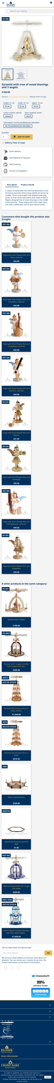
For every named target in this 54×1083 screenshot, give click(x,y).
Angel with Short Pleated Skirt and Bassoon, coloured (16, 389)
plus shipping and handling (18, 97)
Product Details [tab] (27, 185)
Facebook (5, 967)
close (48, 1077)
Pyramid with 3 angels (16, 619)
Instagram (18, 967)
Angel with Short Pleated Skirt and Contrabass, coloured (16, 345)
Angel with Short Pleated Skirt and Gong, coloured (16, 256)
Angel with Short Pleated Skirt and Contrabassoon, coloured (16, 523)
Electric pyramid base (16, 797)
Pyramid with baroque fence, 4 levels (16, 754)
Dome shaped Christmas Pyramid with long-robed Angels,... (16, 931)
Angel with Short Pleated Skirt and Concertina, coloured (16, 300)
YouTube (12, 967)
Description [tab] (12, 185)
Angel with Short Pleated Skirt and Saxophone (16, 567)
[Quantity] (4, 136)
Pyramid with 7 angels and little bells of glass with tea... (16, 665)
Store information (9, 1056)
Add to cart (21, 136)
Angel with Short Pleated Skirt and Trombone (16, 478)
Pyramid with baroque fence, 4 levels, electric (16, 709)
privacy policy (22, 1081)
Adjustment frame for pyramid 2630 (16, 843)
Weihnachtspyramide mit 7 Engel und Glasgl (16, 887)
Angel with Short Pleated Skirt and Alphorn (16, 434)
